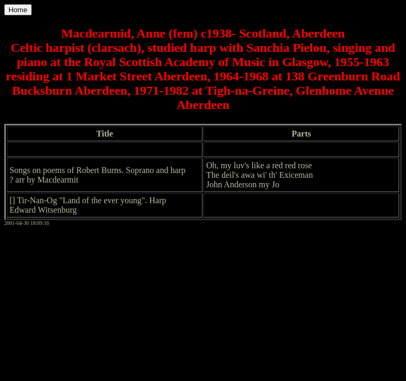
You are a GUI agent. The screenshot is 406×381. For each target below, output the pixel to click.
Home (17, 10)
